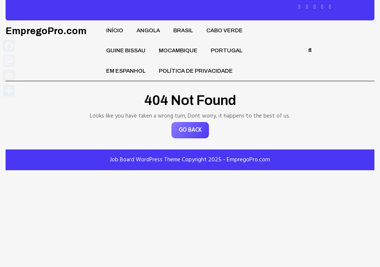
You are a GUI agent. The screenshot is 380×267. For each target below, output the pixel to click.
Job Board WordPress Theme (145, 159)
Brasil (183, 30)
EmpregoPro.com (46, 31)
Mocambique (178, 50)
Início (114, 30)
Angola (148, 30)
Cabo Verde (224, 30)
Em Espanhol (125, 71)
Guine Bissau (125, 50)
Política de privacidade (196, 71)
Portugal (226, 50)
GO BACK (194, 131)
